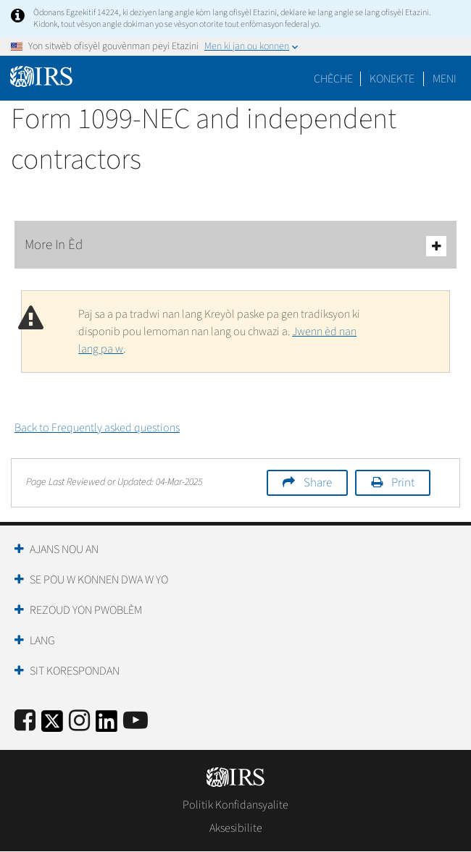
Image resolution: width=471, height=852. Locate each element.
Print (402, 483)
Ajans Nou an (64, 549)
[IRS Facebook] (25, 721)
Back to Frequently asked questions (97, 428)
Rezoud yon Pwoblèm (86, 610)
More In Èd (235, 245)
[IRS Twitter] (52, 725)
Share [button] (318, 483)
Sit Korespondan (75, 671)
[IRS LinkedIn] (106, 725)
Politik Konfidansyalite (235, 805)
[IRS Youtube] (135, 721)
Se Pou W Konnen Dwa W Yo (99, 580)
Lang (42, 641)
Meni (445, 79)
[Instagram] (79, 721)
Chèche (333, 79)
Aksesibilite (235, 828)
